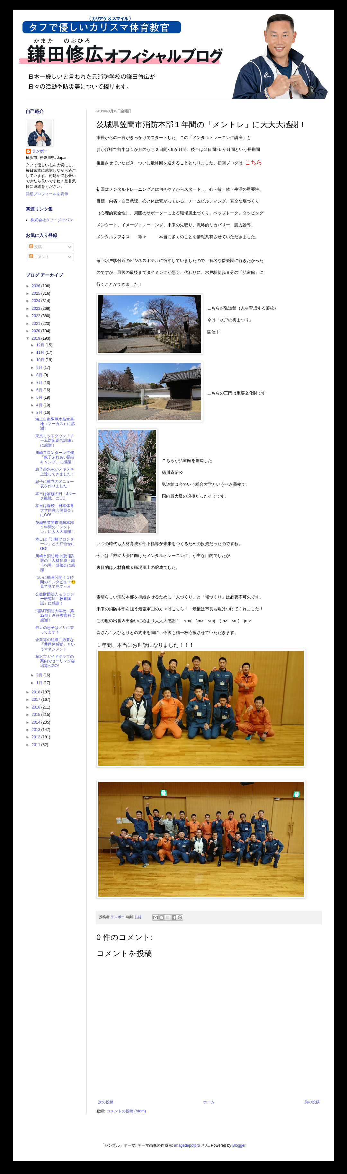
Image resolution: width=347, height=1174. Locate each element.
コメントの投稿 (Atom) (126, 1111)
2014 (36, 722)
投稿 (35, 247)
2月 (39, 675)
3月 (39, 412)
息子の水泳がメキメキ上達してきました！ (55, 471)
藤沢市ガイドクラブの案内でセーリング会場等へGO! (55, 661)
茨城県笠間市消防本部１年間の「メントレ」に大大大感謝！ (55, 527)
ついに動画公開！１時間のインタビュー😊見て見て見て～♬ (55, 582)
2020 (36, 331)
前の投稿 (312, 1102)
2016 (36, 707)
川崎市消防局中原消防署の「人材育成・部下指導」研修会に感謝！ (55, 563)
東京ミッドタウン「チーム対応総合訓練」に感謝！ (55, 441)
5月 (39, 397)
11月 (41, 352)
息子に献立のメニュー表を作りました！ (54, 483)
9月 (39, 367)
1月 (39, 683)
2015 (36, 714)
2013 (36, 729)
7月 (39, 382)
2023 (36, 308)
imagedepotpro (187, 1145)
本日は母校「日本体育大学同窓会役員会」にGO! (55, 510)
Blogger (238, 1145)
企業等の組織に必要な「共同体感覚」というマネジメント (55, 644)
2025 (36, 293)
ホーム (209, 1102)
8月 (39, 375)
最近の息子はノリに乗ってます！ (54, 629)
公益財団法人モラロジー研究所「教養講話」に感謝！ (54, 599)
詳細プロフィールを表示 (47, 194)
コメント (39, 257)
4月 (39, 405)
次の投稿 (105, 1102)
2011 (36, 745)
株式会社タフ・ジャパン (52, 220)
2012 (36, 737)
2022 (36, 316)
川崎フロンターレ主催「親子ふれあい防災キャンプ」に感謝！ (55, 457)
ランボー (40, 151)
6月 (39, 390)
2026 (36, 286)
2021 (36, 323)
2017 (36, 699)
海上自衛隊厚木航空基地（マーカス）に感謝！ (55, 424)
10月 (41, 360)
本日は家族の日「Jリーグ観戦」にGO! (55, 495)
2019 (36, 338)
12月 (41, 345)
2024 (36, 301)
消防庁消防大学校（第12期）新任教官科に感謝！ (55, 615)
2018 (36, 692)
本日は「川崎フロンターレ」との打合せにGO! (55, 544)
